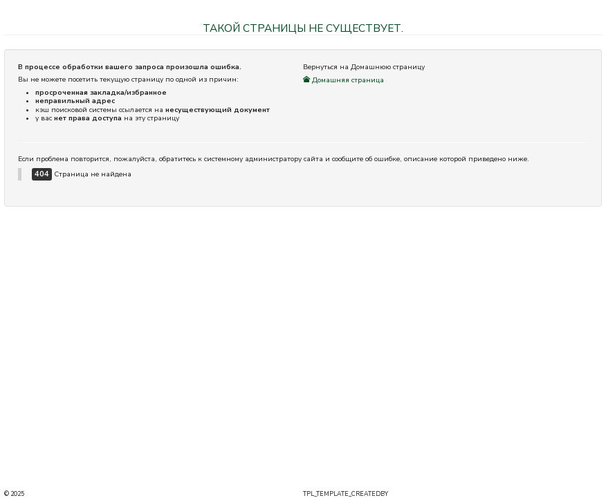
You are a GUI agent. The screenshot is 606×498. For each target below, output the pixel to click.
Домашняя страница (343, 80)
